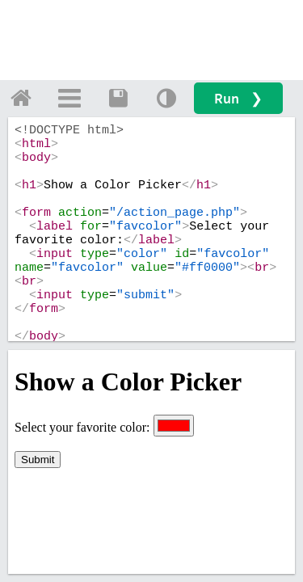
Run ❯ (238, 98)
